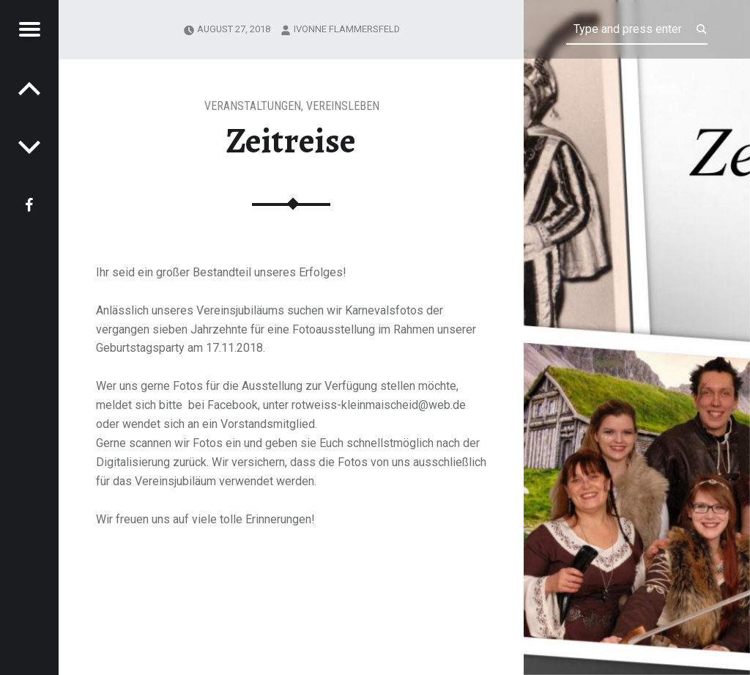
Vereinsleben (342, 106)
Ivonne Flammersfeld (347, 28)
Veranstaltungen (252, 106)
